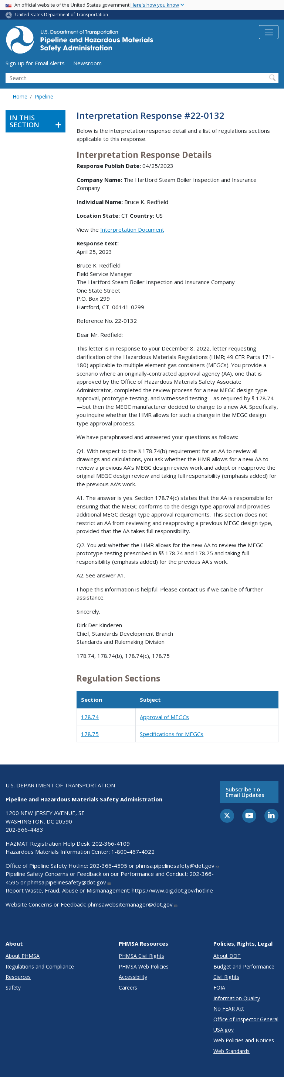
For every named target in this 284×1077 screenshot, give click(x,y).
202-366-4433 (24, 829)
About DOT (227, 955)
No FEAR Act (228, 1008)
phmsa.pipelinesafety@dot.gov (178, 865)
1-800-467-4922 (133, 851)
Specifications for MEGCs (171, 734)
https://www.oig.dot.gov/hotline (172, 890)
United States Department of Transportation (61, 14)
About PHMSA (23, 955)
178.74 (90, 717)
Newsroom (87, 63)
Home (20, 96)
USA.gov (223, 1029)
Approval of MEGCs (164, 717)
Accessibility (133, 976)
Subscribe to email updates (245, 792)
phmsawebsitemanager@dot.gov (133, 904)
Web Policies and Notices (243, 1040)
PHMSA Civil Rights (141, 955)
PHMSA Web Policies (144, 966)
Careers (128, 987)
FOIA (219, 987)
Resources (18, 976)
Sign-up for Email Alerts (35, 63)
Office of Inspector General (245, 1019)
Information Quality (236, 998)
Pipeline (44, 96)
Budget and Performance (243, 966)
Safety (13, 987)
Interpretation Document (132, 229)
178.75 (90, 734)
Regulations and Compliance (40, 966)
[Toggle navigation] (268, 32)
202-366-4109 (111, 843)
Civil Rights (226, 976)
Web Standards (231, 1050)
